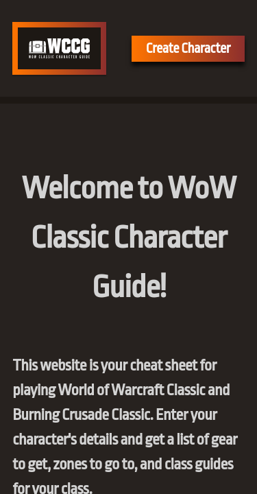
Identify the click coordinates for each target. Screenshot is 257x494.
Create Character (188, 48)
